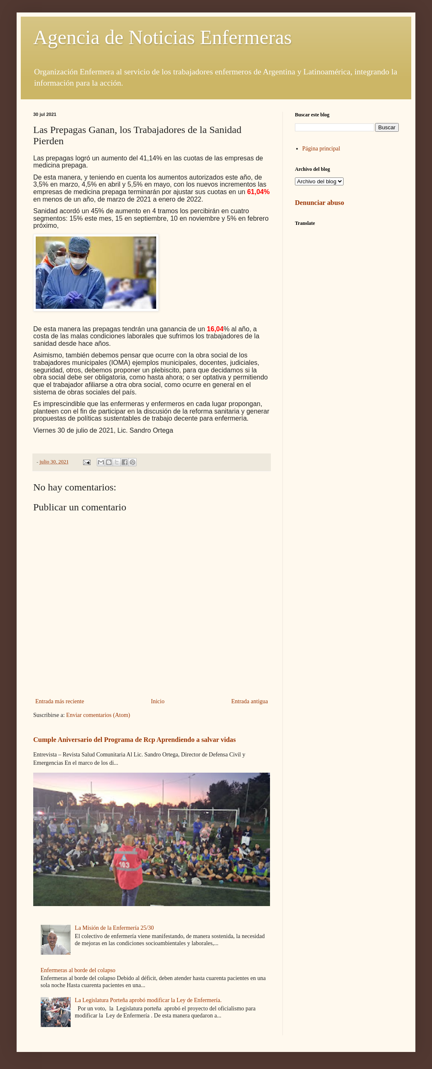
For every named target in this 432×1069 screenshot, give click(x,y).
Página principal (321, 148)
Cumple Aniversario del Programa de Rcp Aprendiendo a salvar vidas (134, 740)
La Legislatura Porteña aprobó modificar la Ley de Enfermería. (148, 1000)
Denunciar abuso (319, 203)
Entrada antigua (249, 701)
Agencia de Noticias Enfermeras (162, 37)
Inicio (157, 701)
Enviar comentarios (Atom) (98, 715)
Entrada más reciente (59, 701)
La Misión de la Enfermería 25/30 (114, 928)
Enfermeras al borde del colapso (78, 970)
